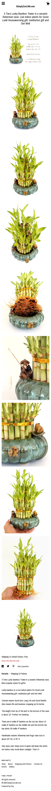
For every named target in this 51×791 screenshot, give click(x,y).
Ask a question (23, 666)
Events (4, 766)
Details (5, 673)
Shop (4, 764)
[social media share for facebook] (3, 666)
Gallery (11, 766)
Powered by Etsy (8, 786)
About (10, 764)
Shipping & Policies (19, 673)
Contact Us (38, 764)
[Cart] (47, 4)
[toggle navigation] (3, 3)
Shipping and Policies (23, 764)
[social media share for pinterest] (13, 666)
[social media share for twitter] (8, 666)
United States (17, 656)
